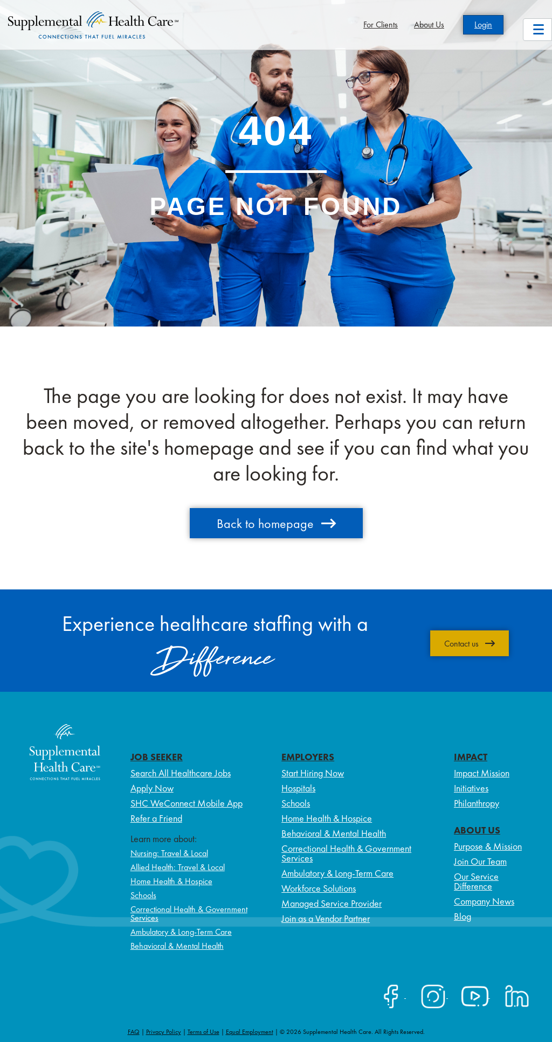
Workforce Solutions (318, 888)
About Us (429, 24)
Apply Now (152, 788)
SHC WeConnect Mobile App (186, 803)
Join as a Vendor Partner (325, 918)
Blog (462, 916)
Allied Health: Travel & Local (177, 867)
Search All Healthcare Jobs (180, 773)
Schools (143, 895)
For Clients (380, 24)
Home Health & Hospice (171, 881)
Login (483, 24)
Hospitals (298, 788)
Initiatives (471, 788)
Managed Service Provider (331, 903)
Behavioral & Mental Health (177, 945)
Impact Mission (481, 773)
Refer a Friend (156, 818)
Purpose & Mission (488, 846)
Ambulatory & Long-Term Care (181, 931)
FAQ (134, 1031)
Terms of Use (203, 1031)
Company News (484, 901)
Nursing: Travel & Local (169, 853)
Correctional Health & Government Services (188, 913)
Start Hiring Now (312, 773)
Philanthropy (476, 803)
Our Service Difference (476, 881)
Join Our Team (480, 861)
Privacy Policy (163, 1031)
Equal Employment (249, 1031)
